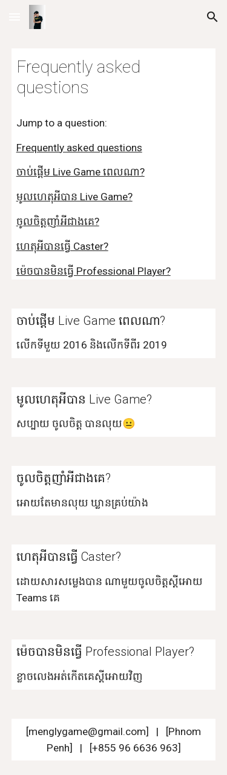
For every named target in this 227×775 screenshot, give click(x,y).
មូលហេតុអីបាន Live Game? (74, 197)
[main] (114, 77)
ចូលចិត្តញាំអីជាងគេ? (57, 221)
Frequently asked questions (79, 148)
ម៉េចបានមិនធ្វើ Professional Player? (93, 271)
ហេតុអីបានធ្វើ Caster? (62, 246)
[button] (14, 16)
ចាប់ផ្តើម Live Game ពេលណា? (80, 172)
